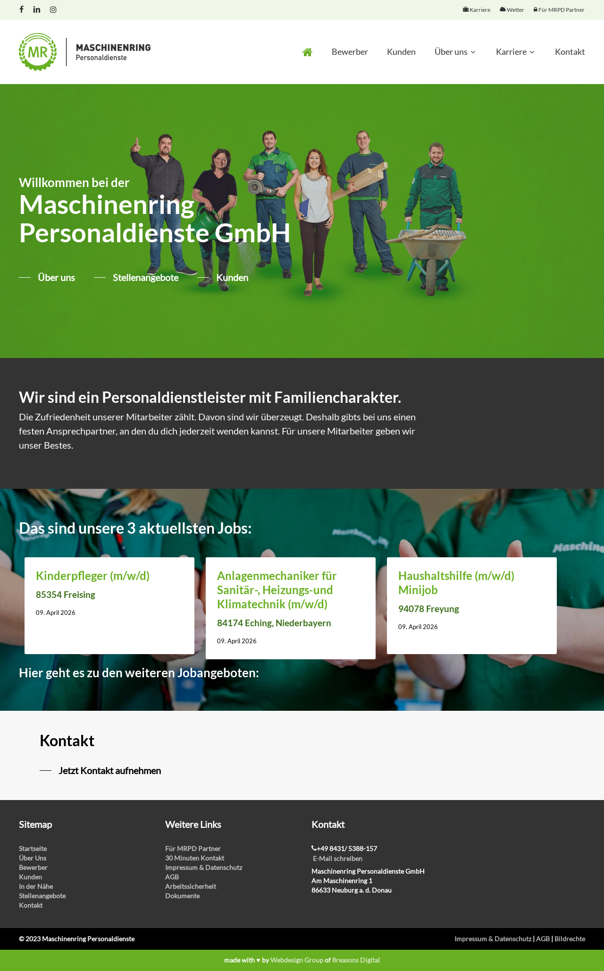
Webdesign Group (296, 960)
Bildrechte (569, 939)
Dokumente (182, 896)
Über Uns (32, 858)
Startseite (33, 848)
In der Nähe (36, 886)
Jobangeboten (216, 672)
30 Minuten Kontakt (194, 858)
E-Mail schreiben (337, 858)
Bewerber (33, 867)
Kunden (30, 877)
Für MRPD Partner (193, 848)
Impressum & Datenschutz (203, 867)
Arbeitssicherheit (190, 886)
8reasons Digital (356, 960)
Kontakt (30, 905)
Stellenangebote (42, 896)
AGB (172, 877)
